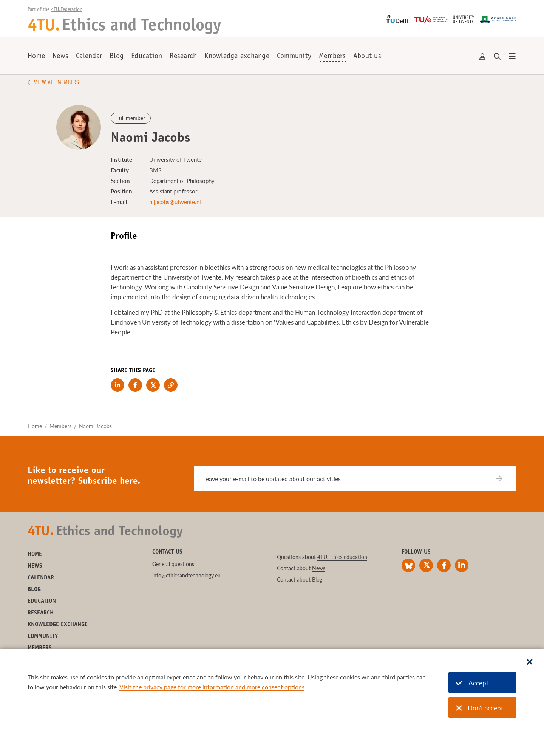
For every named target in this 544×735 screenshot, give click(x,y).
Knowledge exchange (236, 56)
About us (367, 56)
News (60, 56)
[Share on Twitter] (153, 385)
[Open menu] (512, 56)
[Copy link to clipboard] (171, 385)
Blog (117, 56)
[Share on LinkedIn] (117, 385)
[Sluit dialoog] (529, 662)
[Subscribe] (504, 478)
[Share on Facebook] (135, 385)
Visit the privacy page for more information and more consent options (211, 686)
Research (183, 56)
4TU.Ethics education (342, 557)
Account (483, 56)
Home (36, 56)
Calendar (89, 56)
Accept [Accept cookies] (472, 683)
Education (146, 56)
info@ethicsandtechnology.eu (186, 575)
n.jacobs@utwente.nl (175, 201)
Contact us (167, 552)
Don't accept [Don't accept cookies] (479, 708)
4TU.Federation (66, 9)
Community (294, 56)
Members (332, 56)
